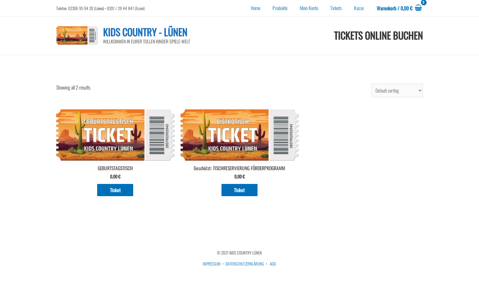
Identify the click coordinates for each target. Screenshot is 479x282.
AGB (273, 265)
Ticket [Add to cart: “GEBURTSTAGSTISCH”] (115, 190)
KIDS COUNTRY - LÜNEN (145, 32)
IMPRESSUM (212, 265)
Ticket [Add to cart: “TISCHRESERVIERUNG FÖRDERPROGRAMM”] (239, 190)
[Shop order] (397, 90)
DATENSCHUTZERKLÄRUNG (244, 265)
